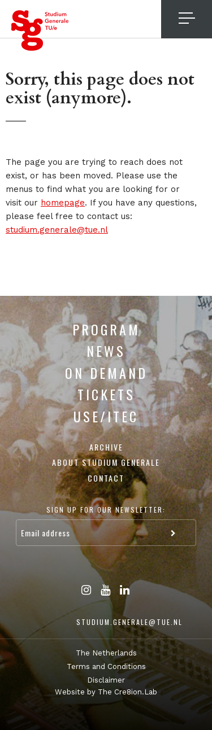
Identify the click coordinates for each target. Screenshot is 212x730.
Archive (106, 447)
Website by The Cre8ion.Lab (106, 692)
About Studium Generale (106, 462)
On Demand (106, 372)
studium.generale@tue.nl (57, 230)
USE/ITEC (106, 416)
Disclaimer (106, 680)
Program (106, 329)
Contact (106, 478)
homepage (63, 203)
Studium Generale (40, 30)
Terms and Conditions (106, 666)
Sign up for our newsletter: (106, 509)
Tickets (106, 394)
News (106, 350)
